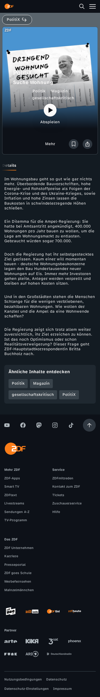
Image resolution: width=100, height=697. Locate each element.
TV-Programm (15, 520)
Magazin (59, 91)
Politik (39, 91)
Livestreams (14, 503)
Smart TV (11, 486)
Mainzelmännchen (19, 590)
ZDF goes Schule (17, 573)
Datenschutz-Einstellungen (26, 689)
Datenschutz (56, 679)
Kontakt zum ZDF (66, 486)
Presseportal (15, 565)
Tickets (58, 495)
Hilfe (56, 512)
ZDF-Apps (12, 478)
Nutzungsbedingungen (23, 679)
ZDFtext (10, 495)
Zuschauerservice (67, 503)
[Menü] (92, 6)
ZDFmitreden (62, 478)
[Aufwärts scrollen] (89, 425)
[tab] (9, 165)
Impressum (62, 689)
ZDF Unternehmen (19, 548)
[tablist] (50, 165)
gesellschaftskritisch (53, 98)
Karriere (11, 556)
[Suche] (82, 6)
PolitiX (69, 394)
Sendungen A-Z (16, 512)
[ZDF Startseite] (9, 6)
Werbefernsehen (17, 581)
